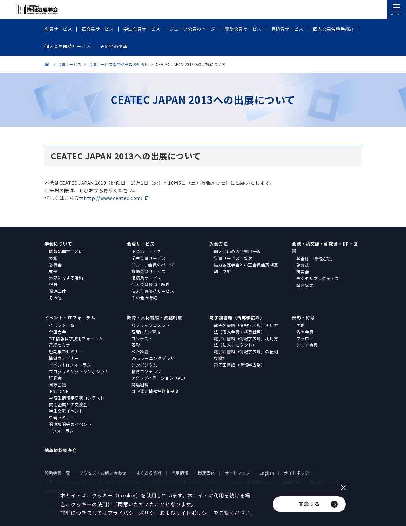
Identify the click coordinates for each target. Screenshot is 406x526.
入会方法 (218, 244)
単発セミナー (62, 417)
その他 (55, 298)
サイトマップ (237, 473)
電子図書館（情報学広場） (237, 317)
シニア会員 (307, 345)
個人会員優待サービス (152, 291)
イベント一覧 (62, 325)
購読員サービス (146, 278)
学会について (58, 244)
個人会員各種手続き (150, 284)
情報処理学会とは (66, 251)
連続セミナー (62, 345)
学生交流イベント (66, 411)
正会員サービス (146, 251)
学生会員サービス (148, 258)
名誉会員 (304, 332)
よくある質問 (149, 473)
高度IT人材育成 (145, 332)
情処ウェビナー (64, 358)
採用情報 (179, 473)
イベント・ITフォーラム (69, 317)
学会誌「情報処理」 (315, 259)
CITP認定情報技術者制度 (155, 391)
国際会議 (57, 385)
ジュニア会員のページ (152, 265)
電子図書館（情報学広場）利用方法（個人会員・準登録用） (246, 328)
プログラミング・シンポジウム (79, 372)
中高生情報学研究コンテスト (77, 398)
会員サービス (140, 244)
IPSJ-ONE (58, 391)
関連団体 (57, 291)
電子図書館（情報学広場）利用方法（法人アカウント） (246, 342)
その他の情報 (144, 298)
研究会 (302, 272)
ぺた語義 (139, 352)
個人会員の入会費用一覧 (237, 251)
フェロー (304, 339)
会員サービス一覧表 (233, 258)
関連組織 (139, 385)
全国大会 (57, 332)
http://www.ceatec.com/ (113, 198)
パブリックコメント (150, 325)
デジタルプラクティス (317, 278)
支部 (53, 271)
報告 (53, 284)
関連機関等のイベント (70, 424)
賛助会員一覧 (57, 473)
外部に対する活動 (66, 278)
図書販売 (304, 285)
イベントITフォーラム (70, 365)
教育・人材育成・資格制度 (154, 317)
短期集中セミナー (66, 352)
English (267, 473)
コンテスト (142, 339)
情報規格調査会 (60, 450)
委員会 (55, 265)
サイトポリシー (299, 473)
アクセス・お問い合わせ (103, 473)
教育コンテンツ (146, 372)
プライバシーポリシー (134, 512)
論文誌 (302, 265)
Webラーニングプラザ (153, 358)
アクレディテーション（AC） (159, 378)
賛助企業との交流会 (68, 404)
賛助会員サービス (148, 271)
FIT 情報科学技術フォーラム (76, 339)
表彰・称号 (303, 317)
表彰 (53, 258)
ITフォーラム (61, 431)
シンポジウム (144, 365)
